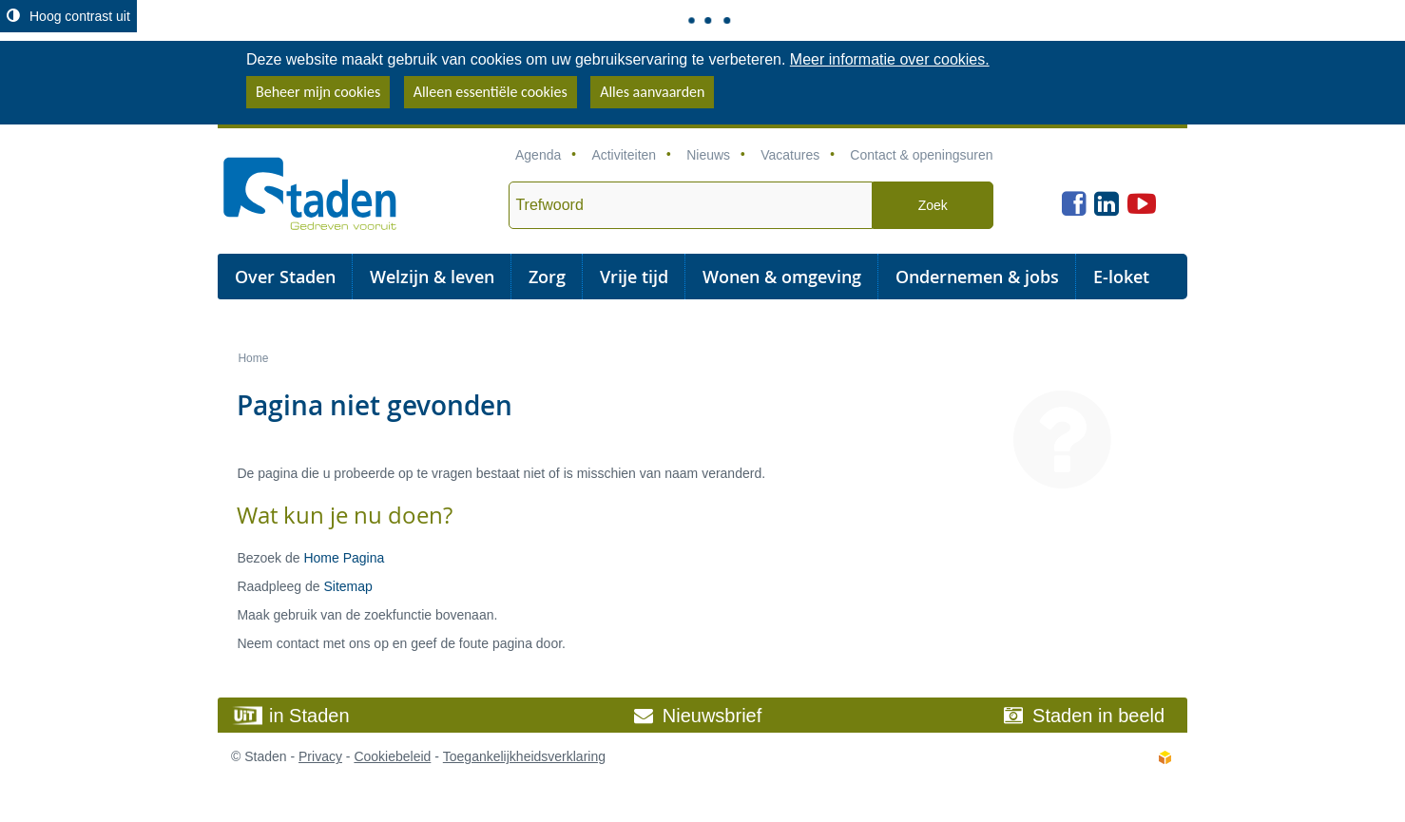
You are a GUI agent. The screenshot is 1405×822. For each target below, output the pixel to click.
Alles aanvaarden (652, 92)
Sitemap (347, 586)
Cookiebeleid (392, 756)
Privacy (320, 756)
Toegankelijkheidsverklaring (524, 756)
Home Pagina (343, 557)
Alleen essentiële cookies (491, 92)
